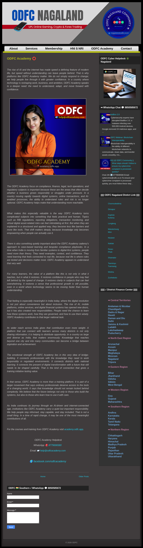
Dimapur (111, 209)
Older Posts (84, 476)
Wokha (111, 272)
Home (43, 476)
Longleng (112, 223)
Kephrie (111, 215)
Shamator (112, 258)
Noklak (111, 243)
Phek (110, 252)
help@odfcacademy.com (53, 450)
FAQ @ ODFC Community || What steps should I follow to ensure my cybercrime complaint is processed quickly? (123, 166)
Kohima (111, 218)
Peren (110, 249)
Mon (110, 232)
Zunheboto (112, 278)
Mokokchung (113, 229)
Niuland (111, 238)
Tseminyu (112, 263)
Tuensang (112, 266)
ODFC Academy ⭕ (21, 58)
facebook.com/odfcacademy (49, 461)
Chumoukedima (114, 203)
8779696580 (55, 445)
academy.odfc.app (73, 429)
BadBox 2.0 (115, 114)
